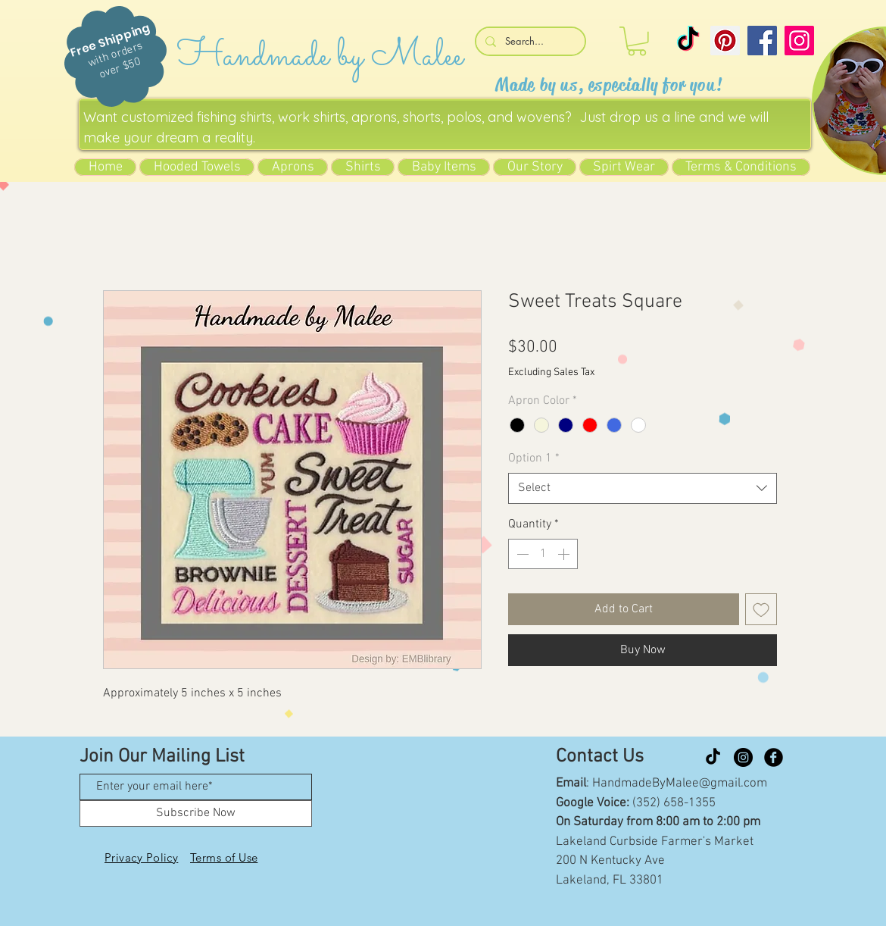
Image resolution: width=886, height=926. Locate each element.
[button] (636, 41)
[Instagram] (799, 40)
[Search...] (529, 41)
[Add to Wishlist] (761, 609)
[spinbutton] (543, 554)
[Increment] (565, 554)
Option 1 (534, 458)
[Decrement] (521, 554)
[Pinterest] (725, 40)
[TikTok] (688, 40)
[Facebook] (762, 40)
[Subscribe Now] (196, 813)
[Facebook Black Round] (773, 757)
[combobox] (642, 488)
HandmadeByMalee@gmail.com (679, 783)
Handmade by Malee (320, 56)
